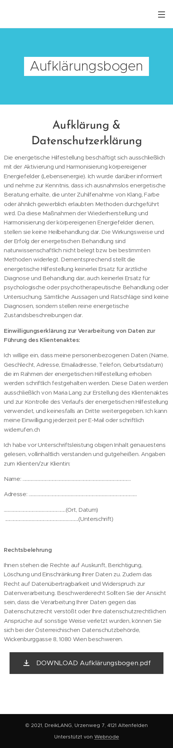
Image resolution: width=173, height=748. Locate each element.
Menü (161, 14)
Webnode (106, 736)
